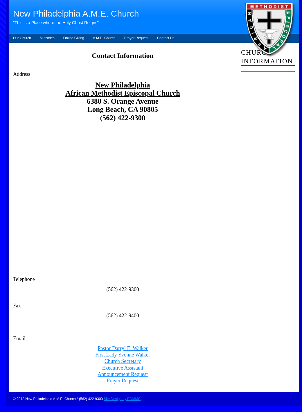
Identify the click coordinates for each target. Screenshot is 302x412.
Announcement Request (123, 374)
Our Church (22, 38)
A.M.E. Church (104, 38)
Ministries (47, 38)
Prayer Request (136, 38)
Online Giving (73, 38)
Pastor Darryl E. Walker (123, 348)
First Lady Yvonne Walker (122, 355)
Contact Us (165, 38)
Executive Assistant (122, 368)
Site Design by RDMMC (122, 399)
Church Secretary (123, 361)
